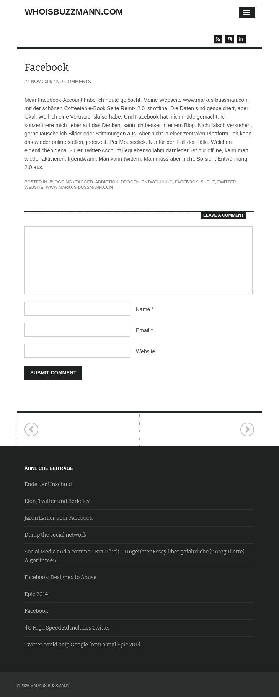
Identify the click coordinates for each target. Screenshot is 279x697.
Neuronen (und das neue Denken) (31, 430)
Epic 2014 (36, 594)
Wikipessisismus (247, 430)
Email (144, 330)
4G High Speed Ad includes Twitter (67, 628)
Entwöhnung (157, 182)
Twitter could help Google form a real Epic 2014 (82, 645)
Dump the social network (55, 535)
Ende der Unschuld (48, 484)
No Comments (73, 81)
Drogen (130, 182)
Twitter (226, 182)
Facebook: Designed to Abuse (60, 577)
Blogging (60, 182)
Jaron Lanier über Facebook (58, 518)
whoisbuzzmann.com (74, 11)
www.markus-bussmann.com (79, 187)
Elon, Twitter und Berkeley (57, 501)
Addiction (107, 182)
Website (145, 351)
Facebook (186, 182)
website (34, 187)
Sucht (208, 182)
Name (145, 309)
